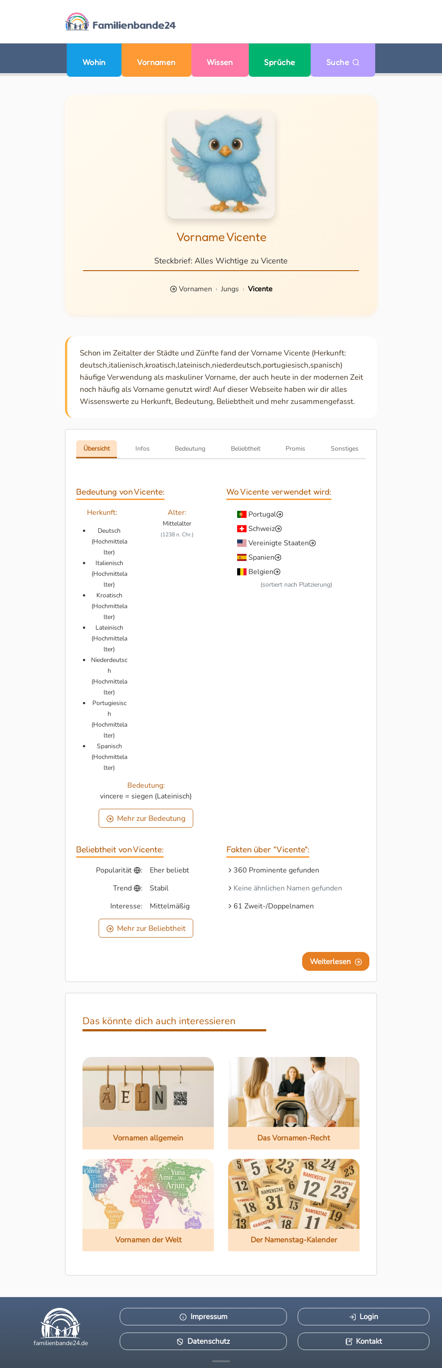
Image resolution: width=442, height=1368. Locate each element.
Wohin (94, 62)
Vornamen (156, 62)
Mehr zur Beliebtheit (146, 928)
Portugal (262, 514)
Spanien (261, 557)
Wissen (220, 62)
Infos (142, 448)
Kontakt (363, 1341)
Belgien (260, 572)
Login (364, 1316)
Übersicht (96, 448)
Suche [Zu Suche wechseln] (343, 62)
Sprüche (279, 62)
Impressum (203, 1316)
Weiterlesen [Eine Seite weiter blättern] (336, 961)
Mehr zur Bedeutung (146, 818)
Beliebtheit (245, 448)
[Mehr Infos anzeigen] (221, 1361)
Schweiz (261, 529)
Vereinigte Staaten (278, 543)
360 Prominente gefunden (276, 870)
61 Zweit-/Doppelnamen (274, 906)
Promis (295, 448)
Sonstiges (345, 448)
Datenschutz (203, 1341)
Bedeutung (190, 448)
